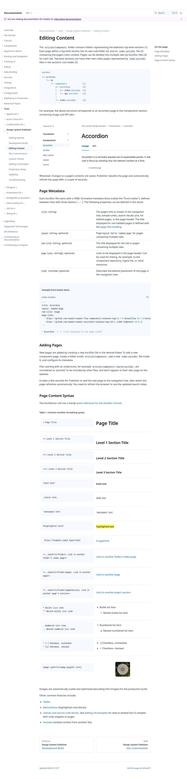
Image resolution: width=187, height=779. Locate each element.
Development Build (18, 143)
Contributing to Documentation (11, 238)
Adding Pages (161, 55)
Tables (46, 701)
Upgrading (9, 221)
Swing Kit (11, 213)
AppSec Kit (11, 114)
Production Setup (17, 169)
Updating (13, 174)
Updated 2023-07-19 (48, 768)
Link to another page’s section (113, 592)
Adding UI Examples (19, 164)
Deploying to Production (16, 98)
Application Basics (13, 51)
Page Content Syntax (165, 60)
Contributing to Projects (16, 245)
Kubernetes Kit (13, 192)
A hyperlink (102, 540)
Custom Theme (16, 158)
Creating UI (9, 61)
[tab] (46, 72)
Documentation (13, 13)
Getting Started (16, 137)
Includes (48, 722)
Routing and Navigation (16, 56)
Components (10, 45)
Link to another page (108, 574)
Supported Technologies (16, 226)
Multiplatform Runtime (17, 197)
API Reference (11, 231)
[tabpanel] (95, 90)
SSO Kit (10, 208)
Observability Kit (14, 203)
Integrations (10, 87)
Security (8, 77)
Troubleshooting (17, 179)
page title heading (110, 226)
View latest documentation (67, 19)
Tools (6, 108)
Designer (10, 187)
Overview (8, 30)
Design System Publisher (18, 129)
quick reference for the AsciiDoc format (99, 403)
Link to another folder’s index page (116, 556)
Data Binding (10, 72)
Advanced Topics (12, 103)
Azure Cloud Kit (14, 119)
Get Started (9, 35)
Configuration (11, 93)
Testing (7, 82)
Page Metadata (162, 51)
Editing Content (17, 148)
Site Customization (18, 153)
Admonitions (50, 707)
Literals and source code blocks (61, 712)
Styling (7, 66)
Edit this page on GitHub (137, 768)
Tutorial (8, 40)
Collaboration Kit (14, 124)
